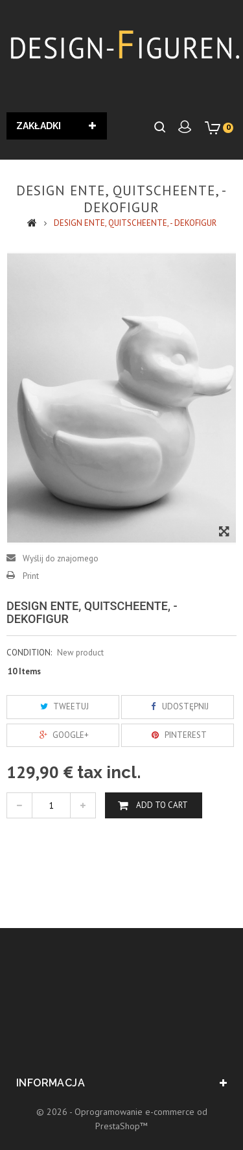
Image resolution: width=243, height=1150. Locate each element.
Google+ (62, 734)
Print (31, 575)
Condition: (29, 652)
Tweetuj (63, 706)
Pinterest (177, 734)
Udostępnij (177, 706)
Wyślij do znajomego (60, 558)
